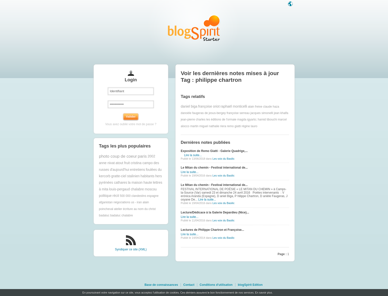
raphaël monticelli (233, 106)
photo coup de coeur (118, 156)
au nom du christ (145, 209)
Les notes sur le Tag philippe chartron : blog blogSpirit (194, 28)
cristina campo (142, 163)
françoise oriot (209, 106)
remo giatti (234, 126)
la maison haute (140, 182)
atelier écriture (123, 209)
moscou (151, 189)
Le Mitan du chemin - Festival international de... (214, 167)
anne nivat (107, 163)
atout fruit (123, 163)
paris (142, 156)
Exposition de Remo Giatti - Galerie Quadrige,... (214, 151)
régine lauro (249, 126)
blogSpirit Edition (250, 285)
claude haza (271, 106)
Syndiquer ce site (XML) (131, 249)
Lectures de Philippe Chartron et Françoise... (212, 230)
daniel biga (189, 106)
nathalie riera (217, 126)
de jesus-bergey (215, 113)
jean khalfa (281, 113)
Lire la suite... (193, 155)
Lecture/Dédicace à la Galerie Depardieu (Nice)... (215, 212)
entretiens (137, 170)
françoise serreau (238, 113)
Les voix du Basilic (223, 158)
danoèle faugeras (192, 113)
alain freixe (255, 106)
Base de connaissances (161, 285)
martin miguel (199, 126)
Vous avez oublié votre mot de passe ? (130, 124)
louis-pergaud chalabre (126, 189)
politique (105, 196)
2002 (151, 156)
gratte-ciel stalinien (125, 176)
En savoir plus (263, 292)
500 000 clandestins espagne (139, 196)
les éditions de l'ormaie (221, 119)
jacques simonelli (261, 113)
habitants (147, 176)
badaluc (104, 215)
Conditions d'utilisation (216, 285)
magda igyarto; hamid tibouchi (257, 119)
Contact (188, 285)
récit (116, 196)
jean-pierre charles (193, 119)
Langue (291, 4)
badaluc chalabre (121, 215)
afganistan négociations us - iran (120, 202)
